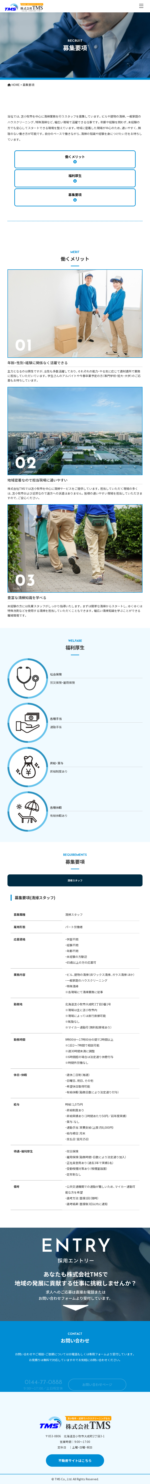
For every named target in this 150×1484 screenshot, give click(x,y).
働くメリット (75, 156)
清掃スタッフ (75, 880)
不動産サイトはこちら (75, 1460)
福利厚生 (75, 175)
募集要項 (75, 194)
